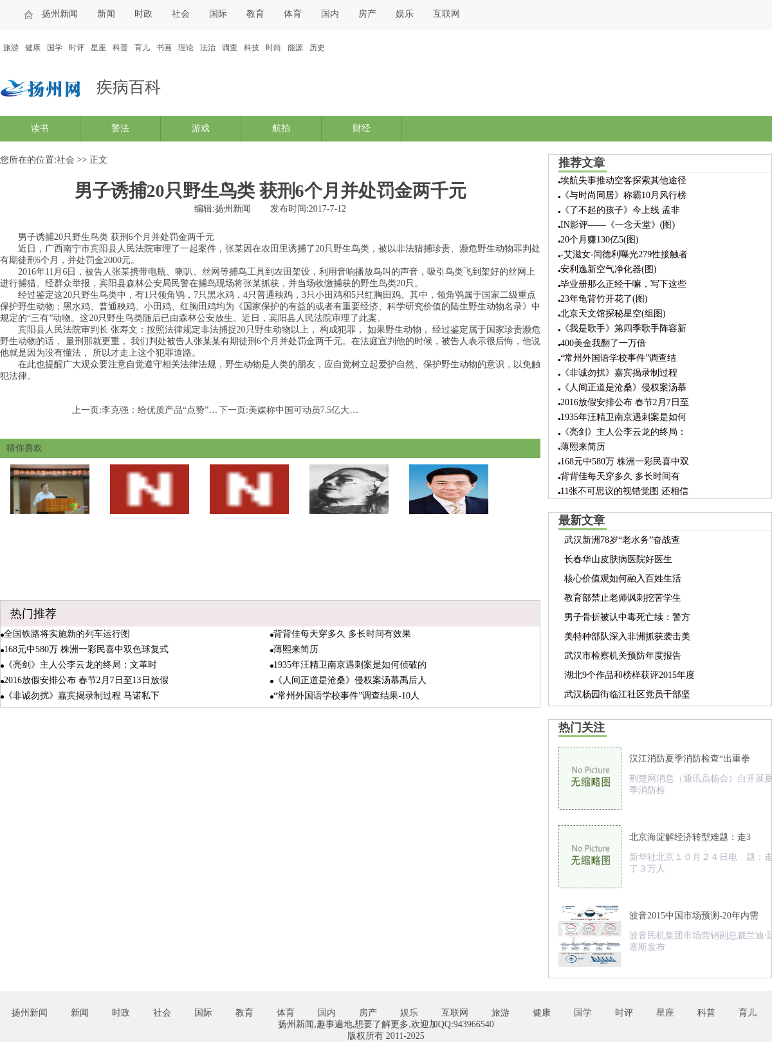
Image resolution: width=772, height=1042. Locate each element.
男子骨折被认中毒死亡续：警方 (627, 617)
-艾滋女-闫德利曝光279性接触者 (624, 254)
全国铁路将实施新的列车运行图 (67, 634)
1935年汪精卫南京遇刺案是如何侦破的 (350, 665)
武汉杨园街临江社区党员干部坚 (627, 694)
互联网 (446, 14)
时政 (143, 14)
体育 (293, 14)
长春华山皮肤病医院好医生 (618, 559)
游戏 (201, 128)
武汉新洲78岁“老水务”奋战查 (622, 540)
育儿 (142, 47)
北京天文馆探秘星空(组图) (612, 313)
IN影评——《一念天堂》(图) (617, 225)
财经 (362, 128)
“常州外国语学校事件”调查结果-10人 (346, 695)
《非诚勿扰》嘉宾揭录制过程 (618, 373)
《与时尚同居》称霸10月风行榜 (623, 195)
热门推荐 (33, 613)
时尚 (273, 47)
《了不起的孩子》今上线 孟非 (620, 210)
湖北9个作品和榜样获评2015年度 (629, 675)
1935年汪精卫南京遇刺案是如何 (623, 417)
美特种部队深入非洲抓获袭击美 (627, 636)
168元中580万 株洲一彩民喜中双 (624, 461)
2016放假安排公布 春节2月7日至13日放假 (86, 680)
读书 (40, 128)
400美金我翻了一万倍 (603, 343)
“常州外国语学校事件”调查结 (618, 358)
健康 (33, 47)
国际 (218, 14)
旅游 (11, 47)
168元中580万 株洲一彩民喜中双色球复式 (86, 649)
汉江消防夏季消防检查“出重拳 (689, 758)
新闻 (106, 14)
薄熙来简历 (295, 649)
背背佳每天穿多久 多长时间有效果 (342, 634)
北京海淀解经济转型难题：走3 (690, 837)
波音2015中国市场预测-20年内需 (693, 915)
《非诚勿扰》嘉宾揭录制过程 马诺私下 (82, 695)
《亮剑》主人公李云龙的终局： (623, 432)
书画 (164, 47)
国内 (330, 14)
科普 (120, 47)
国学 (54, 47)
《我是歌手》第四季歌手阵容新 (623, 328)
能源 (295, 47)
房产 (367, 14)
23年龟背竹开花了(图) (603, 299)
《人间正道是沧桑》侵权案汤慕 (623, 387)
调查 (229, 47)
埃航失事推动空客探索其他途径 (623, 180)
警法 (120, 128)
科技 (251, 47)
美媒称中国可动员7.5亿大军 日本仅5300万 (331, 410)
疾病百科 (128, 87)
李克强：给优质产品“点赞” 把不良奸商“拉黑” (192, 410)
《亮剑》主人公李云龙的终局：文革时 (80, 665)
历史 (317, 47)
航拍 (281, 128)
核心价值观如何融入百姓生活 (622, 578)
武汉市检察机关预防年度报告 (622, 656)
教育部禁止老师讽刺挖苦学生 (622, 598)
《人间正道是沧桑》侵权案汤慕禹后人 (350, 680)
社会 (181, 14)
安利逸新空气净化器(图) (608, 269)
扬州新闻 (60, 14)
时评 (76, 47)
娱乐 (405, 14)
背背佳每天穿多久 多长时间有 (620, 476)
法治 (208, 47)
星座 (98, 47)
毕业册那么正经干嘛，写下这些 (623, 284)
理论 (186, 47)
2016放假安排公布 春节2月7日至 (624, 402)
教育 (255, 14)
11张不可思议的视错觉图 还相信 (624, 491)
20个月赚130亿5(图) (599, 239)
